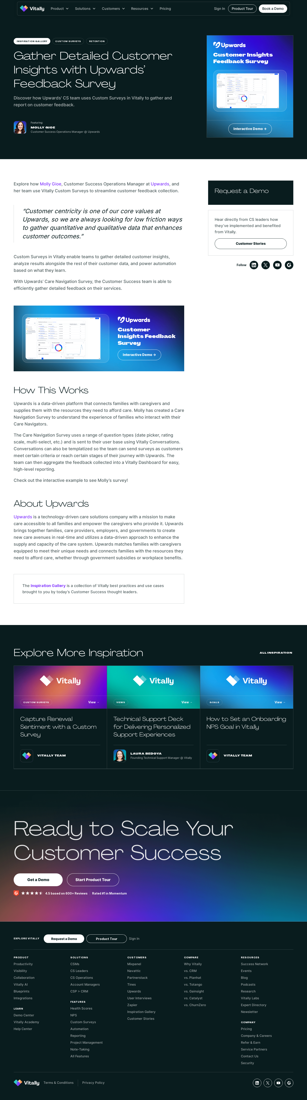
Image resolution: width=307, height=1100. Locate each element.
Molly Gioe (50, 183)
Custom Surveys (68, 41)
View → (93, 702)
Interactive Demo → (250, 129)
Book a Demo (273, 8)
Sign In (219, 8)
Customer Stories (251, 243)
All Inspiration (276, 652)
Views (120, 702)
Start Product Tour (93, 879)
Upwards (160, 183)
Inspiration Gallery (32, 41)
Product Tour (242, 8)
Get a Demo (38, 879)
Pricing (165, 8)
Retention (97, 41)
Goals (214, 702)
